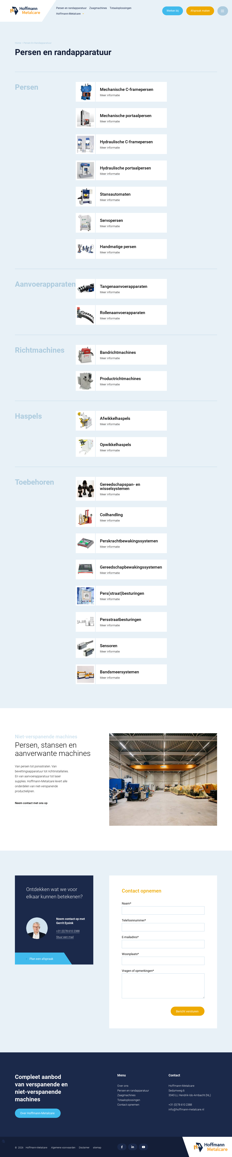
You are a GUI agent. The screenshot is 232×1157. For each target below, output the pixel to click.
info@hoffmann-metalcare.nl (186, 1109)
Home (18, 43)
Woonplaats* (130, 954)
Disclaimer (84, 1147)
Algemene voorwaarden (63, 1147)
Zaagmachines (98, 8)
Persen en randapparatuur (71, 8)
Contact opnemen (128, 1104)
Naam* (126, 903)
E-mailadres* (130, 937)
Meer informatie (110, 95)
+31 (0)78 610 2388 (68, 931)
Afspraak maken (200, 10)
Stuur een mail (65, 937)
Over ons (122, 1085)
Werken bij (173, 10)
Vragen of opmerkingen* (138, 970)
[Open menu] (222, 11)
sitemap (97, 1147)
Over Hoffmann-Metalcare (37, 1113)
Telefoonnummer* (134, 920)
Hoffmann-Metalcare (68, 13)
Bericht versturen (187, 1011)
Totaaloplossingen (120, 8)
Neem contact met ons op (31, 803)
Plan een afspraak (41, 959)
